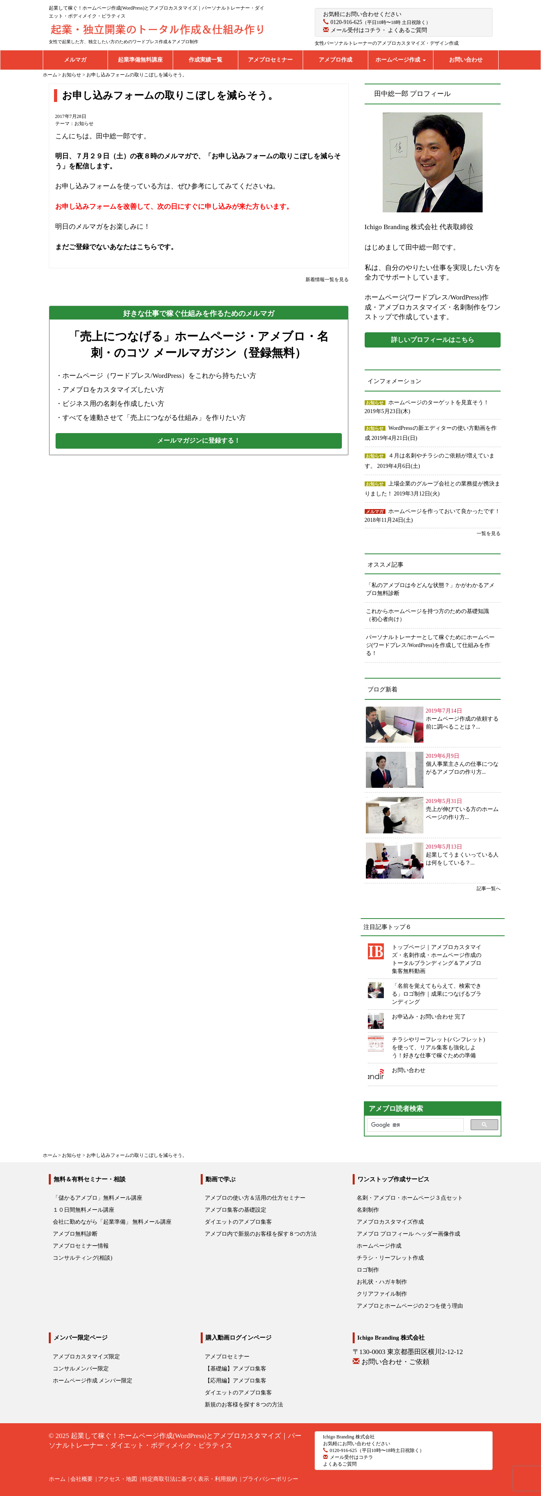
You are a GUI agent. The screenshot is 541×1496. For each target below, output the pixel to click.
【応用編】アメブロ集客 (235, 1381)
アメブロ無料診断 (75, 1234)
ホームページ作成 (400, 60)
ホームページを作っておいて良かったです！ (444, 511)
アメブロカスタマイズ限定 (86, 1357)
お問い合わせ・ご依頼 (395, 1362)
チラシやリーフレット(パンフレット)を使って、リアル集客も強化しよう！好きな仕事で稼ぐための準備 (438, 1048)
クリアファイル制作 (382, 1294)
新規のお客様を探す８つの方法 (244, 1405)
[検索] (413, 1125)
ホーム (57, 1479)
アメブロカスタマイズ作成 (390, 1222)
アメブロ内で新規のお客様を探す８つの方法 (261, 1234)
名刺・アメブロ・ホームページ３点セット (410, 1198)
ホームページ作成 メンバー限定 (93, 1381)
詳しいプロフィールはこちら (432, 339)
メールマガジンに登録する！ (198, 440)
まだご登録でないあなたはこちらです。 (116, 247)
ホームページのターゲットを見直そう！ (438, 402)
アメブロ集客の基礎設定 (235, 1210)
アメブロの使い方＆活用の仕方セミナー (255, 1198)
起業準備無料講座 (140, 60)
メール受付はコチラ (356, 30)
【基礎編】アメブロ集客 (235, 1369)
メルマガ (75, 60)
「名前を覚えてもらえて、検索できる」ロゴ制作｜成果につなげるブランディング (436, 994)
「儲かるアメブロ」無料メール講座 (97, 1198)
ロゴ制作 (368, 1270)
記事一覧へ (489, 888)
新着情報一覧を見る (327, 279)
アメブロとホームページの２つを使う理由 (410, 1306)
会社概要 (81, 1479)
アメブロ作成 (335, 60)
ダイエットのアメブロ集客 (238, 1222)
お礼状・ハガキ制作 (382, 1282)
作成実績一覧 (205, 60)
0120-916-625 (346, 22)
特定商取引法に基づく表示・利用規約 (189, 1479)
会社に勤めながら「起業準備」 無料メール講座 (112, 1222)
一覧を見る (489, 533)
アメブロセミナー (270, 60)
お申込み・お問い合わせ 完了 (429, 1017)
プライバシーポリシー (270, 1479)
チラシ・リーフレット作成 (390, 1258)
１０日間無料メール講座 (83, 1210)
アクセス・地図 (117, 1479)
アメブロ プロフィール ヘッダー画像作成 (408, 1234)
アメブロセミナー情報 (81, 1246)
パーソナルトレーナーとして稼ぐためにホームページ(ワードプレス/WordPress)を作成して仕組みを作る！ (430, 645)
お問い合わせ (466, 60)
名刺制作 (368, 1210)
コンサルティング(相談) (82, 1258)
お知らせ (84, 123)
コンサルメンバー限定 (81, 1369)
